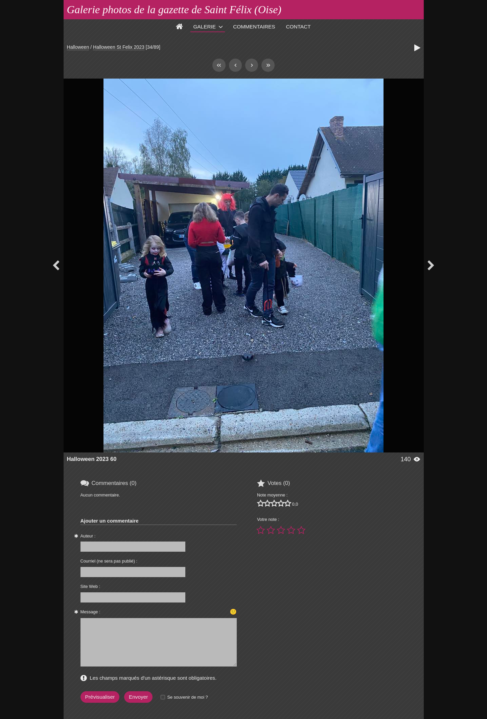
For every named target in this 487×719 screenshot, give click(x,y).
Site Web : (90, 586)
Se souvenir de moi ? (187, 697)
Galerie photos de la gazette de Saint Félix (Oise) (174, 9)
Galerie (204, 26)
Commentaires (254, 26)
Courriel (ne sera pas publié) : (109, 561)
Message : (90, 611)
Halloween (78, 47)
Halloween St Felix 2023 (118, 47)
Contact (298, 26)
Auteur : (88, 535)
